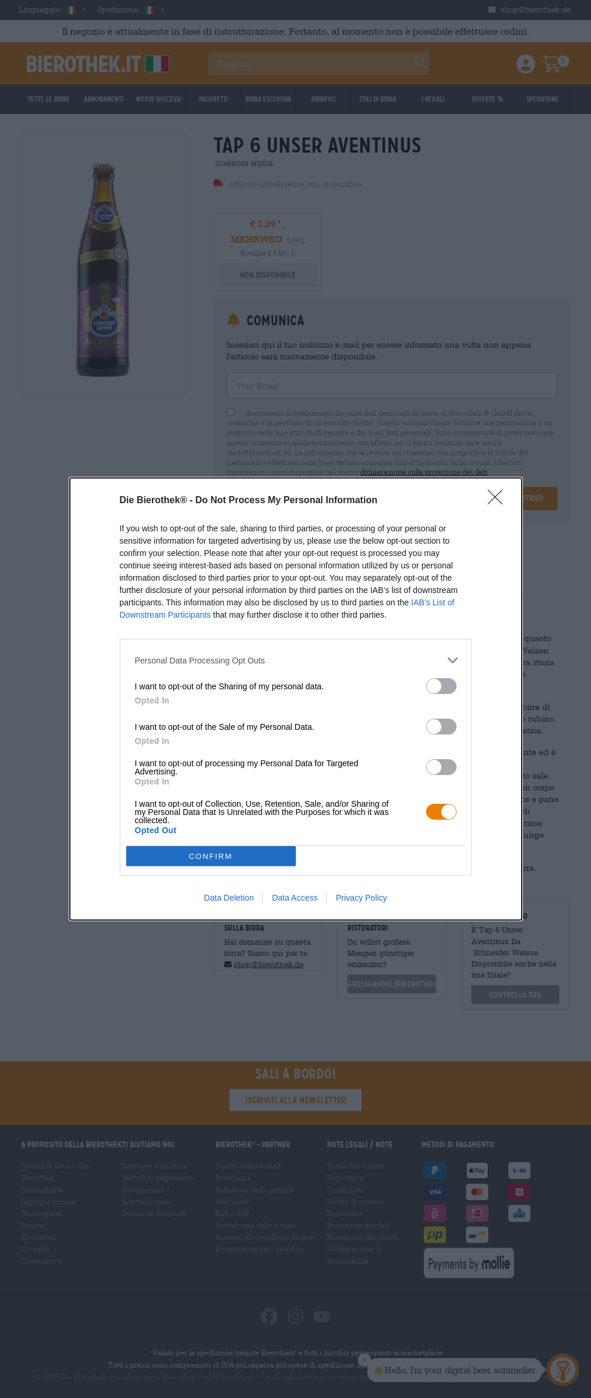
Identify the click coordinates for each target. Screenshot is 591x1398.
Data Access (295, 897)
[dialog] (296, 699)
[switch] (441, 686)
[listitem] (296, 660)
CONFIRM (211, 856)
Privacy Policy (361, 897)
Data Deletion (229, 897)
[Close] (499, 501)
